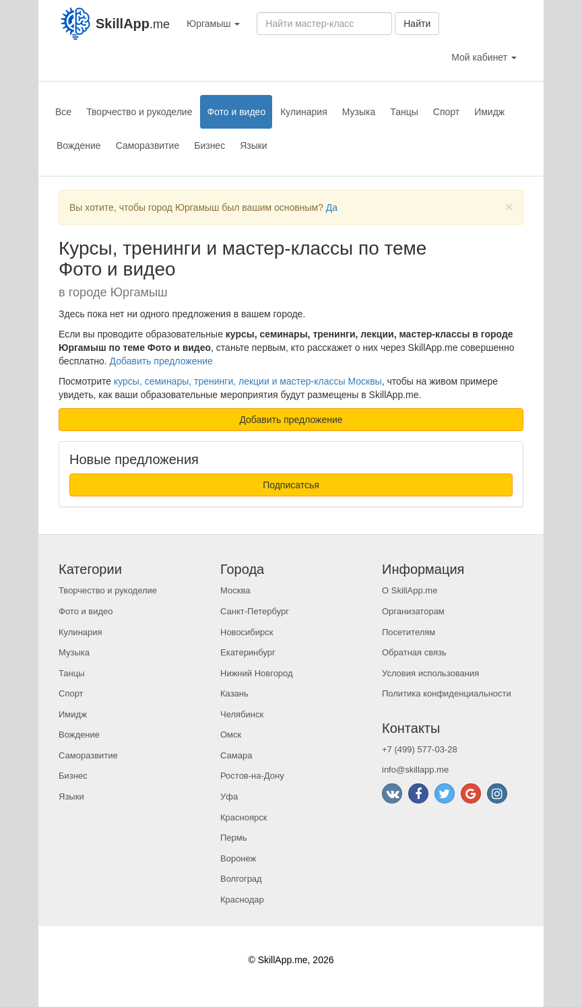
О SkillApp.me (409, 590)
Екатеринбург (248, 652)
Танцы (404, 111)
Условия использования (430, 673)
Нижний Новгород (256, 673)
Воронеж (238, 858)
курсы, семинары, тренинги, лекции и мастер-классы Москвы (248, 381)
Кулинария (303, 111)
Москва (235, 590)
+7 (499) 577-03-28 (419, 749)
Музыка (359, 111)
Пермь (233, 838)
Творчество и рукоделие (139, 111)
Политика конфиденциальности (446, 693)
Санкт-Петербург (254, 611)
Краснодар (242, 900)
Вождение (79, 145)
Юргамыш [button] (213, 23)
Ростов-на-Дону (252, 776)
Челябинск (241, 714)
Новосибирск (246, 632)
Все (63, 111)
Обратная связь (414, 652)
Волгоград (241, 879)
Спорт (446, 111)
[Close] (509, 206)
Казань (234, 693)
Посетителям (408, 632)
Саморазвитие (148, 145)
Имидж (489, 111)
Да (331, 207)
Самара (236, 755)
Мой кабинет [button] (484, 57)
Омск (230, 734)
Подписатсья (291, 485)
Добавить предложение (161, 361)
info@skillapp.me (415, 770)
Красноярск (243, 817)
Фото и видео (236, 111)
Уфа (229, 796)
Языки (253, 145)
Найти (416, 23)
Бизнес (209, 145)
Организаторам (413, 611)
